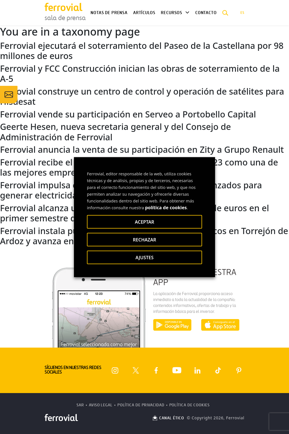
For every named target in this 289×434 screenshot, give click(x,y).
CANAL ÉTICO (168, 418)
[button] (225, 12)
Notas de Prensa (109, 12)
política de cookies (166, 207)
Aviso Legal (101, 405)
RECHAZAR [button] (144, 239)
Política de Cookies (189, 405)
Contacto (206, 12)
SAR (80, 405)
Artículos (144, 12)
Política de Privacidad (141, 405)
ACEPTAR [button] (144, 222)
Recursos (171, 12)
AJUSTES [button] (144, 257)
